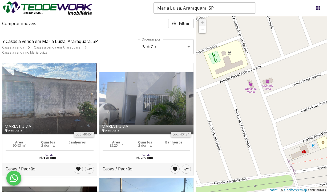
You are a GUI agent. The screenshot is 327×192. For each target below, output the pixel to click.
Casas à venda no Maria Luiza (24, 52)
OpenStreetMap (295, 190)
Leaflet (272, 190)
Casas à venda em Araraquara (57, 47)
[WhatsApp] (13, 178)
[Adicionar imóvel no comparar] (89, 169)
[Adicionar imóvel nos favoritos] (78, 169)
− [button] (202, 29)
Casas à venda (13, 47)
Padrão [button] (149, 47)
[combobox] (204, 8)
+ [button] (202, 22)
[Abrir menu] (318, 8)
